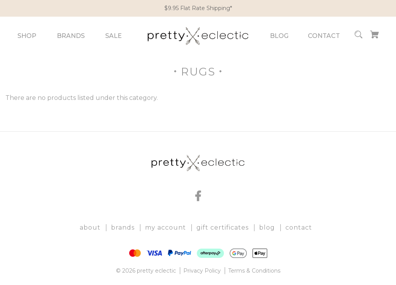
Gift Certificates (222, 227)
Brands (71, 35)
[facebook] (198, 196)
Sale (113, 35)
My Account (165, 227)
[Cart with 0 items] (374, 36)
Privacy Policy (202, 270)
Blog (279, 35)
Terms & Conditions (254, 270)
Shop (26, 35)
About (90, 227)
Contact (324, 35)
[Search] (358, 36)
